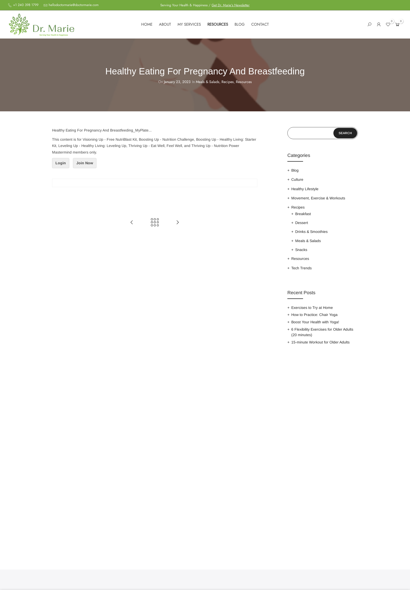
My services (189, 24)
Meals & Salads (207, 81)
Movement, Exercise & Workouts (318, 198)
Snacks (301, 250)
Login (60, 163)
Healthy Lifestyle (304, 189)
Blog (240, 24)
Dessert (301, 223)
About (165, 24)
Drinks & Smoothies (311, 232)
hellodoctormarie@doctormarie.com (74, 5)
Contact (260, 24)
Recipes (227, 81)
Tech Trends (301, 268)
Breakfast (303, 214)
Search (345, 133)
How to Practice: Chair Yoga (314, 315)
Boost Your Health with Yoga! (315, 322)
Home (146, 24)
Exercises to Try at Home (312, 307)
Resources (217, 24)
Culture (297, 179)
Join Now (84, 163)
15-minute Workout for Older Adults (320, 342)
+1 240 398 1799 (25, 5)
